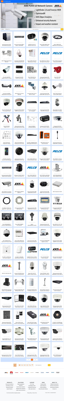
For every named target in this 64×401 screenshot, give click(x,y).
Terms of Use (34, 392)
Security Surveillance (9, 384)
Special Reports (43, 385)
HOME (2, 29)
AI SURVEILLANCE (6, 1)
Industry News (43, 384)
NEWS (43, 382)
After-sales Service (32, 388)
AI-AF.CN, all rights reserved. (15, 392)
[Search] (46, 29)
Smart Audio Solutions (21, 386)
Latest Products (9, 388)
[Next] (37, 360)
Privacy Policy (29, 392)
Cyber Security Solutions (20, 390)
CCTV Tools (32, 384)
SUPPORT (32, 382)
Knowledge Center (32, 385)
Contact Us (54, 388)
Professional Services (32, 387)
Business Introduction (54, 385)
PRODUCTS (7, 29)
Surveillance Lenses (9, 385)
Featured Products (9, 387)
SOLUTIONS (21, 382)
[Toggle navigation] (62, 1)
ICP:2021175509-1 (47, 392)
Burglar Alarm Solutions (20, 388)
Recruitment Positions (54, 387)
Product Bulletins (43, 387)
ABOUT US (54, 382)
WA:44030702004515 (53, 392)
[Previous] (27, 360)
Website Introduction (54, 384)
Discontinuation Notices (43, 388)
